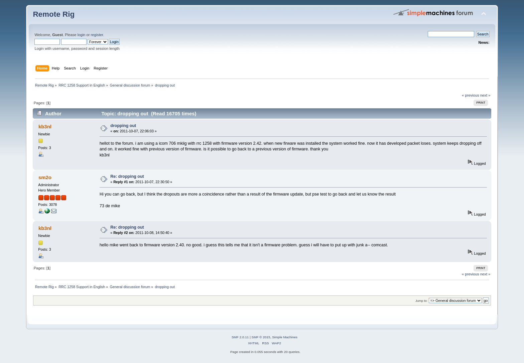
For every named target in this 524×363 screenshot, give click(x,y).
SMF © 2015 (261, 337)
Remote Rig (54, 14)
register (97, 35)
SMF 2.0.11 (240, 337)
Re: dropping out (127, 176)
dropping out (123, 125)
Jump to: (421, 300)
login (82, 35)
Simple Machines (284, 337)
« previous (470, 95)
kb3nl (44, 126)
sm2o (44, 177)
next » (485, 95)
